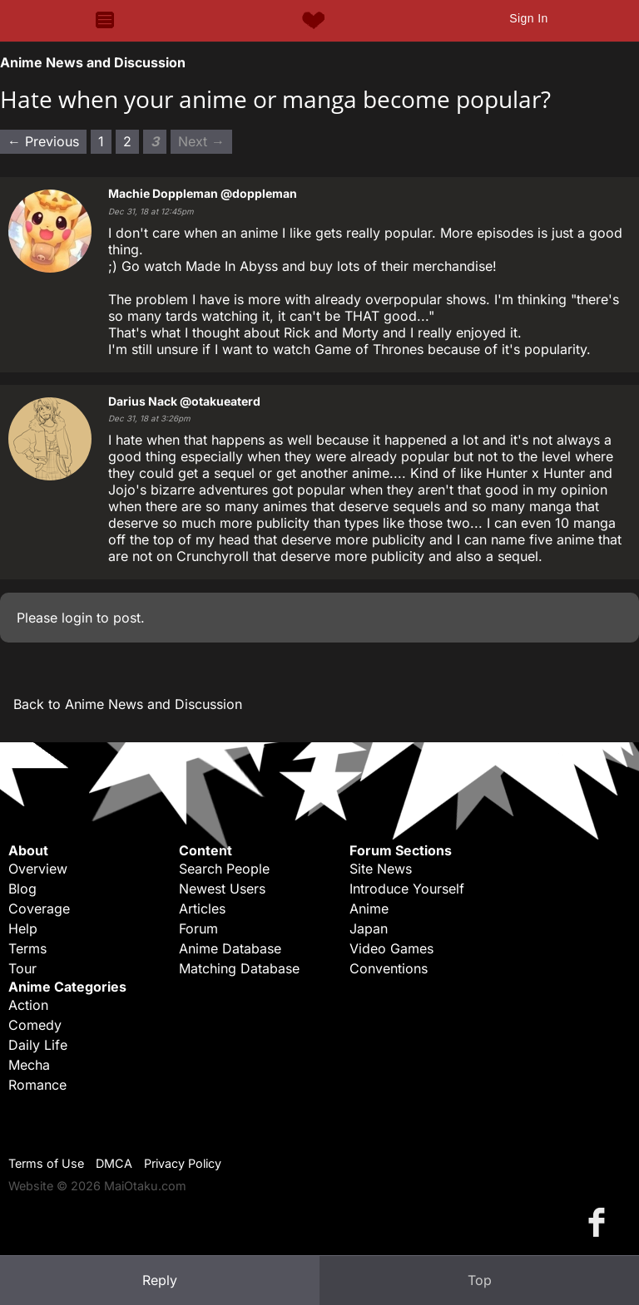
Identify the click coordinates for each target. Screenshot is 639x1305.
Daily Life (37, 1045)
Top (480, 1280)
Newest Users (222, 888)
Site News (380, 868)
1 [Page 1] (101, 141)
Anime (369, 908)
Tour (22, 968)
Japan (368, 928)
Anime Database (230, 948)
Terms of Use (46, 1163)
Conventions (388, 968)
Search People (224, 868)
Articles (202, 908)
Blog (22, 888)
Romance (37, 1084)
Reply (159, 1280)
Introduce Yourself (406, 888)
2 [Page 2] (127, 141)
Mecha (29, 1064)
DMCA (114, 1163)
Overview (37, 868)
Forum (198, 928)
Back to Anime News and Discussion (127, 704)
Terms (27, 948)
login (77, 617)
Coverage (39, 908)
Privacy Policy (182, 1163)
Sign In (528, 18)
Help (22, 928)
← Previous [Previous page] (43, 141)
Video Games (391, 948)
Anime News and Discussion (93, 62)
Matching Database (239, 968)
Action (28, 1005)
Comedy (35, 1025)
